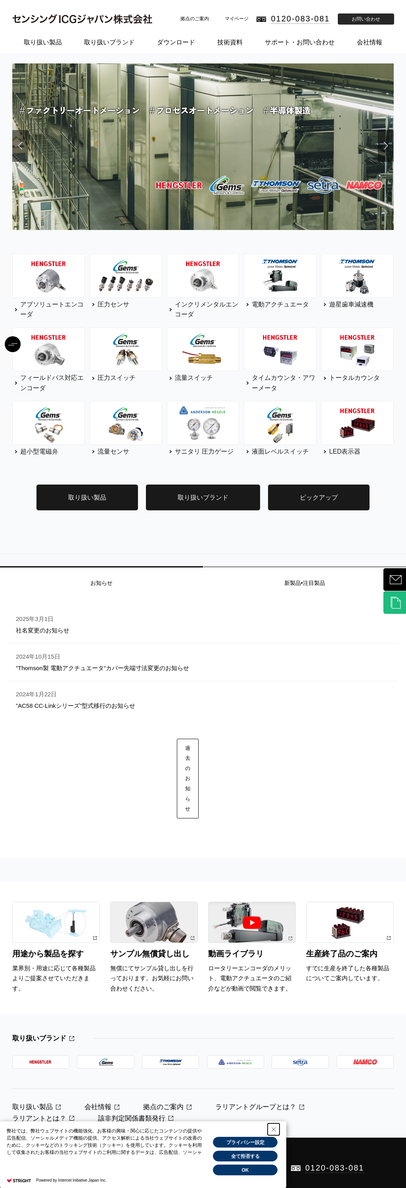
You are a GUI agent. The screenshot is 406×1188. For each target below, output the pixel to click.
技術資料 (230, 42)
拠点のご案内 (194, 18)
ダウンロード (176, 42)
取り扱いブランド (109, 42)
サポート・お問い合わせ (300, 42)
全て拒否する (245, 1156)
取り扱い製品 (43, 42)
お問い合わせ (366, 19)
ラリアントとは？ (39, 1118)
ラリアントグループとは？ (255, 1107)
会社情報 (369, 42)
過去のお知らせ (187, 778)
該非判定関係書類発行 (131, 1118)
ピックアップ (319, 497)
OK (245, 1170)
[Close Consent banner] (274, 1129)
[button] (20, 146)
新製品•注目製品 (304, 583)
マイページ (237, 18)
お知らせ (101, 583)
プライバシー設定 (245, 1142)
